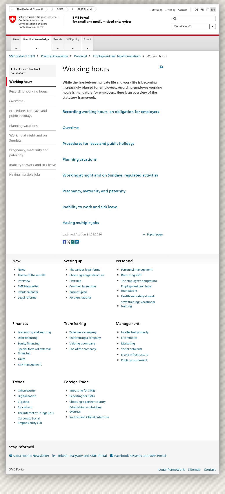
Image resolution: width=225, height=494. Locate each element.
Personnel (80, 56)
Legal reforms (27, 297)
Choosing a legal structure (86, 275)
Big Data (23, 401)
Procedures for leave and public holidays (28, 113)
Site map (170, 9)
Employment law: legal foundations (117, 56)
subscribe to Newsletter (31, 456)
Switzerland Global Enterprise (89, 417)
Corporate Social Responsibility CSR (30, 421)
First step (75, 281)
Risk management (30, 364)
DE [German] (196, 9)
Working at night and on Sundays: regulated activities (110, 175)
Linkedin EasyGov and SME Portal (81, 456)
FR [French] (202, 9)
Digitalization (27, 396)
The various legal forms (84, 269)
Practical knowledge (37, 40)
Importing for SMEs (82, 390)
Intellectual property (134, 332)
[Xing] (73, 241)
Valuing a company (82, 343)
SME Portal (82, 9)
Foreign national (80, 297)
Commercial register (82, 286)
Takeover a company (82, 332)
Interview (24, 281)
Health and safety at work (138, 296)
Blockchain (25, 407)
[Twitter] (69, 241)
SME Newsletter (28, 286)
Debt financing (28, 337)
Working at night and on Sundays (28, 137)
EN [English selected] (213, 9)
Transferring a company (85, 337)
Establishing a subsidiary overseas (85, 409)
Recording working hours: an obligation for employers (111, 111)
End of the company (82, 349)
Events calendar (28, 292)
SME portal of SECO (22, 56)
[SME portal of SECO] (71, 22)
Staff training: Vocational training (138, 304)
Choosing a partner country (87, 401)
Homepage (156, 9)
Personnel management (136, 269)
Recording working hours (28, 91)
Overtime (16, 101)
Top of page (154, 234)
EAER (58, 9)
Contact (182, 9)
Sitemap (194, 469)
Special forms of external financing (34, 351)
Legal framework (171, 469)
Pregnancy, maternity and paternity (28, 152)
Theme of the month (31, 275)
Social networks (131, 349)
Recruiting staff (131, 275)
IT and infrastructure (134, 354)
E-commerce (129, 337)
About (87, 39)
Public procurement (134, 360)
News (21, 269)
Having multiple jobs (24, 174)
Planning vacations (23, 126)
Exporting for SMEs (82, 396)
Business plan (78, 292)
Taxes (21, 359)
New (16, 39)
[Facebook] (65, 241)
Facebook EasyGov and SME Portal (140, 456)
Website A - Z (193, 26)
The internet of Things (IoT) (36, 413)
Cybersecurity (26, 390)
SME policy (72, 39)
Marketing (128, 343)
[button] (175, 18)
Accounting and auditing (34, 332)
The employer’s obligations (139, 281)
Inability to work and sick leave (32, 165)
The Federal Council (27, 9)
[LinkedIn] (77, 241)
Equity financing (29, 343)
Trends (58, 39)
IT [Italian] (207, 9)
